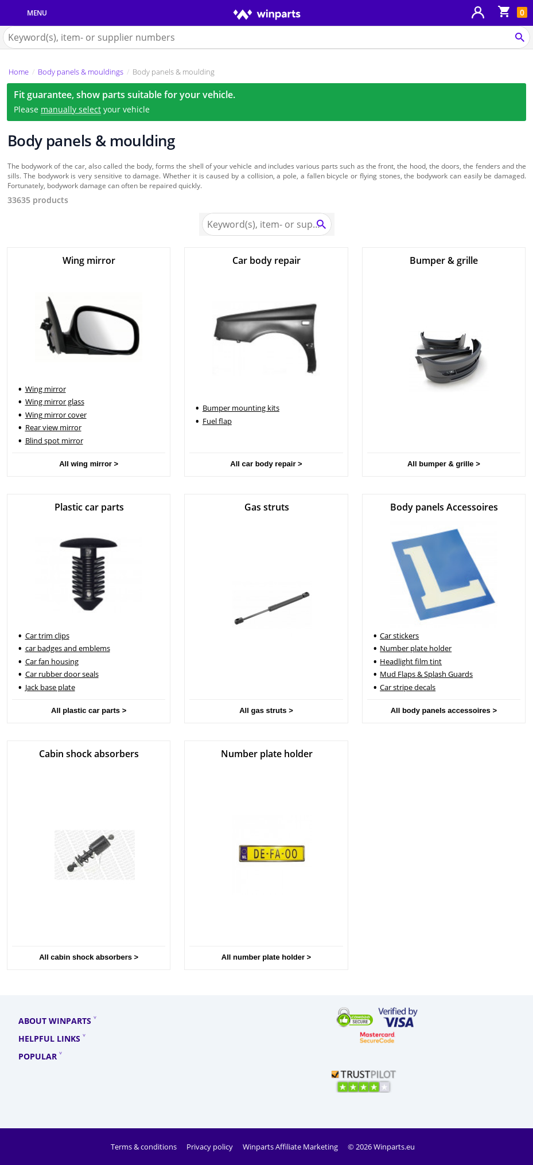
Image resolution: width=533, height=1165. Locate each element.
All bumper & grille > (443, 463)
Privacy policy (210, 1146)
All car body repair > (266, 463)
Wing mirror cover (56, 415)
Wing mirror (45, 389)
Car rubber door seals (62, 674)
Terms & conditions (144, 1146)
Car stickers (399, 635)
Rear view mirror (53, 427)
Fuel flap (217, 421)
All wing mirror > (88, 463)
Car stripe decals (407, 687)
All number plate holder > (266, 957)
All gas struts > (266, 710)
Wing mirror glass (54, 401)
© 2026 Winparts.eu (381, 1146)
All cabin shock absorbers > (88, 957)
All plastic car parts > (88, 710)
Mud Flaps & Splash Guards (426, 674)
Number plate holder (416, 648)
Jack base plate (50, 687)
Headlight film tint (411, 661)
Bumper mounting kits (241, 408)
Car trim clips (47, 635)
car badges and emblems (67, 648)
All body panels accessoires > (444, 710)
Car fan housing (52, 661)
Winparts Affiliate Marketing (291, 1146)
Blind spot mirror (54, 440)
